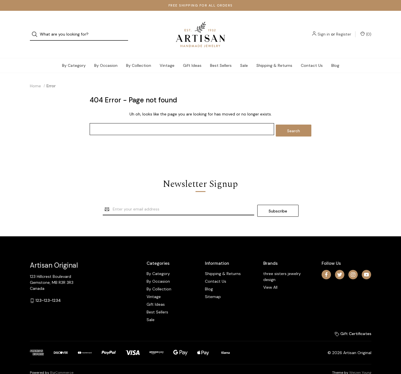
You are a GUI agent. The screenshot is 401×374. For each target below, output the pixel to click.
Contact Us (312, 55)
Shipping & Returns (274, 55)
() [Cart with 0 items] (365, 29)
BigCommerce (61, 359)
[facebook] (326, 261)
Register (343, 29)
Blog (335, 55)
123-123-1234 (48, 287)
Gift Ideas (192, 55)
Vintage (167, 55)
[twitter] (339, 261)
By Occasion (106, 55)
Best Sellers (221, 55)
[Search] (36, 29)
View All (270, 274)
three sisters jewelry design (282, 263)
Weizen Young (360, 359)
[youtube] (366, 261)
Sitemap (213, 283)
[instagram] (353, 261)
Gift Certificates (353, 320)
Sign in (324, 29)
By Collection (138, 55)
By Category (74, 55)
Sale (244, 55)
